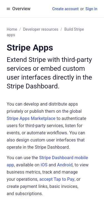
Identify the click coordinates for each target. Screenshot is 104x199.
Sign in (91, 9)
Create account (65, 9)
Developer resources (40, 29)
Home (12, 29)
